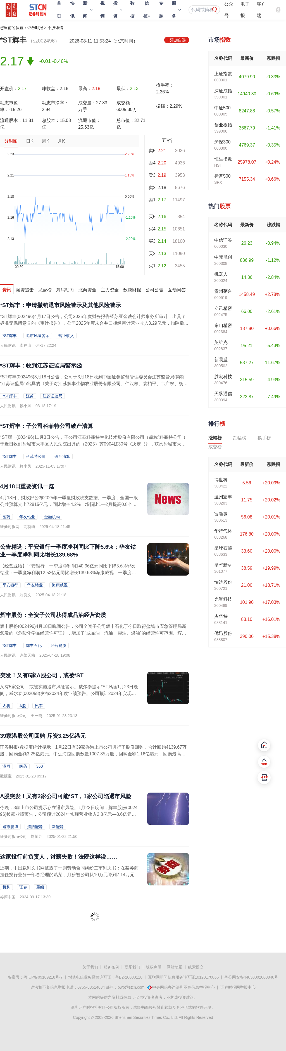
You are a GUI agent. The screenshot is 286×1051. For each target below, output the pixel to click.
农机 (6, 706)
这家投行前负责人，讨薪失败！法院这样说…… (58, 857)
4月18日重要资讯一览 (27, 486)
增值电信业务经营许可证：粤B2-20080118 (105, 977)
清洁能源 (35, 826)
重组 (40, 887)
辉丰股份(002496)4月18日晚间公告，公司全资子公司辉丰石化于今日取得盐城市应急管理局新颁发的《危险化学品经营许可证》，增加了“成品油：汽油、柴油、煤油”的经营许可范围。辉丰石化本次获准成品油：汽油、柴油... (93, 633)
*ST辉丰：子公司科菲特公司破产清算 (46, 426)
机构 (6, 887)
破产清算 (62, 456)
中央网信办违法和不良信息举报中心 (183, 987)
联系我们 (132, 967)
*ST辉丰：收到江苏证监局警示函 (41, 365)
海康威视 (60, 585)
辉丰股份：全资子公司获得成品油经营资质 (53, 615)
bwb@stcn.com (131, 987)
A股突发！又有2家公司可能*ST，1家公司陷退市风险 (65, 796)
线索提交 (196, 967)
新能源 (58, 826)
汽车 (39, 706)
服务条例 (111, 967)
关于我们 (90, 967)
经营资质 (58, 645)
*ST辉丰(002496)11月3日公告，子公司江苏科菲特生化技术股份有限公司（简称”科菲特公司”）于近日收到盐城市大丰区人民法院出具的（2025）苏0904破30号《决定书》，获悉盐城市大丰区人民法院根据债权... (94, 444)
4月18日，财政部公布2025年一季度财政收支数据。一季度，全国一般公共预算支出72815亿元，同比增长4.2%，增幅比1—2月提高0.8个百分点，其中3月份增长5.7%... (69, 504)
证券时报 (35, 27)
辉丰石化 (34, 645)
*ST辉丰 (10, 335)
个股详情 (55, 27)
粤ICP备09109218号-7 (43, 977)
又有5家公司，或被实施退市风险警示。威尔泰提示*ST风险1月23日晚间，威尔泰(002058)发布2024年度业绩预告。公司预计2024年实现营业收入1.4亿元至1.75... (69, 693)
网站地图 (174, 967)
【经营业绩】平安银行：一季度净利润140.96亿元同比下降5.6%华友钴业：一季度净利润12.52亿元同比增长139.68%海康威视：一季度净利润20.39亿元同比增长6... (68, 573)
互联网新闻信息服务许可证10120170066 (183, 977)
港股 (6, 766)
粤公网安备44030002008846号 (251, 977)
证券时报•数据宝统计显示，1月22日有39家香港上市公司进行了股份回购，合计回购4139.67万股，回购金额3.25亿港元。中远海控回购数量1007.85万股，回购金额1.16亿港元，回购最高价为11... (93, 754)
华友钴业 (27, 517)
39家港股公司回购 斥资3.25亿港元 (43, 736)
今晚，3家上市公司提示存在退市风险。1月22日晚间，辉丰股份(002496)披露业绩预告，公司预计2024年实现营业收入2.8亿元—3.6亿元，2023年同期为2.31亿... (69, 814)
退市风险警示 (37, 335)
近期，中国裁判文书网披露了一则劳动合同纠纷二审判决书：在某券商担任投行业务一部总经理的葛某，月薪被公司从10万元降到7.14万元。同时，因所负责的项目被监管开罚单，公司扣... (69, 875)
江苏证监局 (52, 396)
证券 (23, 887)
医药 (6, 517)
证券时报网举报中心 (238, 987)
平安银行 (10, 585)
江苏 (30, 396)
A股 (22, 706)
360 (39, 766)
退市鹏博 (10, 826)
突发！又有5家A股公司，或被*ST (42, 675)
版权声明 (153, 967)
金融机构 (52, 517)
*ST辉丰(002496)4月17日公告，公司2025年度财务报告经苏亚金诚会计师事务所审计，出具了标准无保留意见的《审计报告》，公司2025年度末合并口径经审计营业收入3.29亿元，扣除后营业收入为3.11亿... (94, 323)
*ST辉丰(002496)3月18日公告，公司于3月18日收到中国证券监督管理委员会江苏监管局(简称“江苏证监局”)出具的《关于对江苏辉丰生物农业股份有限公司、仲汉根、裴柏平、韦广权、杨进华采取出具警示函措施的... (94, 383)
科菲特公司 (36, 456)
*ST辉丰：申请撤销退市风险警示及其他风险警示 (60, 305)
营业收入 (66, 335)
